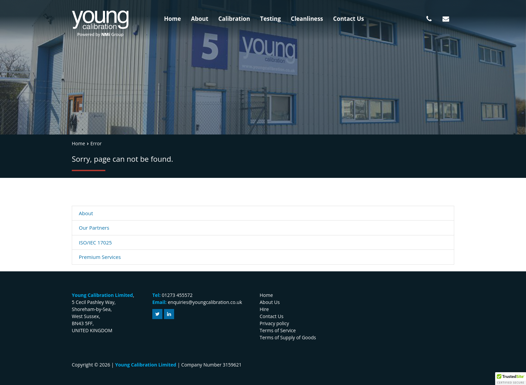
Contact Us (348, 19)
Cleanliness (307, 19)
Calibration (234, 19)
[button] (510, 378)
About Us (270, 302)
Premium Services (100, 257)
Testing (270, 19)
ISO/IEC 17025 (95, 242)
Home (172, 19)
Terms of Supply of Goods (288, 337)
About (199, 19)
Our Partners (94, 227)
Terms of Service (278, 330)
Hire (264, 309)
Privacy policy (274, 323)
